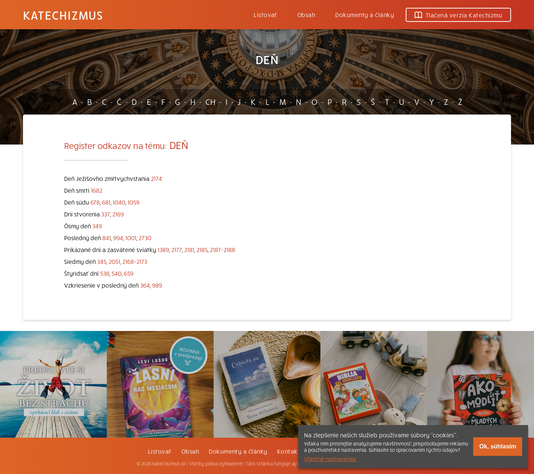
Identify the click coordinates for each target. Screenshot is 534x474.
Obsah (306, 14)
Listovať (265, 14)
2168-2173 (134, 261)
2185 (202, 249)
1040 (119, 202)
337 (105, 214)
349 (97, 225)
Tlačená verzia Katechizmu (458, 15)
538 (104, 273)
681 (106, 202)
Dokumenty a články (364, 14)
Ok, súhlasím (497, 446)
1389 (163, 249)
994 (118, 237)
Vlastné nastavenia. (330, 458)
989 (157, 285)
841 (106, 237)
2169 (118, 214)
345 (101, 261)
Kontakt (288, 451)
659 (129, 273)
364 (145, 285)
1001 (130, 237)
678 (95, 202)
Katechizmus (63, 14)
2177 (176, 249)
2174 (156, 178)
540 (117, 273)
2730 (145, 237)
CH (210, 101)
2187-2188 (222, 249)
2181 (189, 249)
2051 (114, 261)
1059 (133, 202)
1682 (96, 190)
